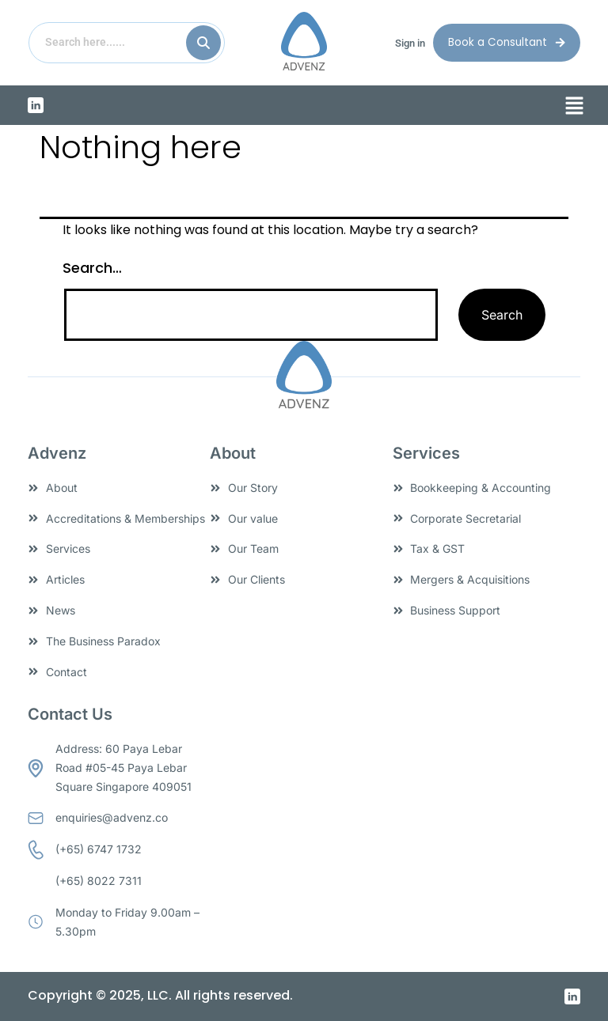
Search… (92, 268)
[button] (574, 106)
